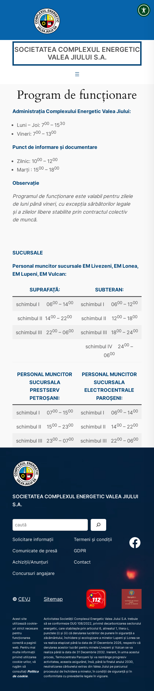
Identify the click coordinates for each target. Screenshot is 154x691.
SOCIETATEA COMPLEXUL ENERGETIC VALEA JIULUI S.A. (77, 53)
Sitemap (53, 599)
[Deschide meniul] (77, 74)
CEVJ (24, 599)
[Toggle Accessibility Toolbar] (144, 10)
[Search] (98, 525)
